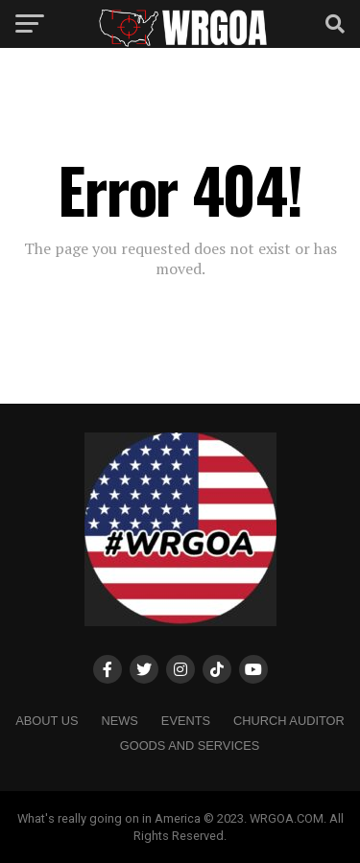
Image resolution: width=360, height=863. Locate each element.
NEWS (119, 720)
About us (46, 720)
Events (185, 720)
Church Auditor (289, 720)
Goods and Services (190, 745)
